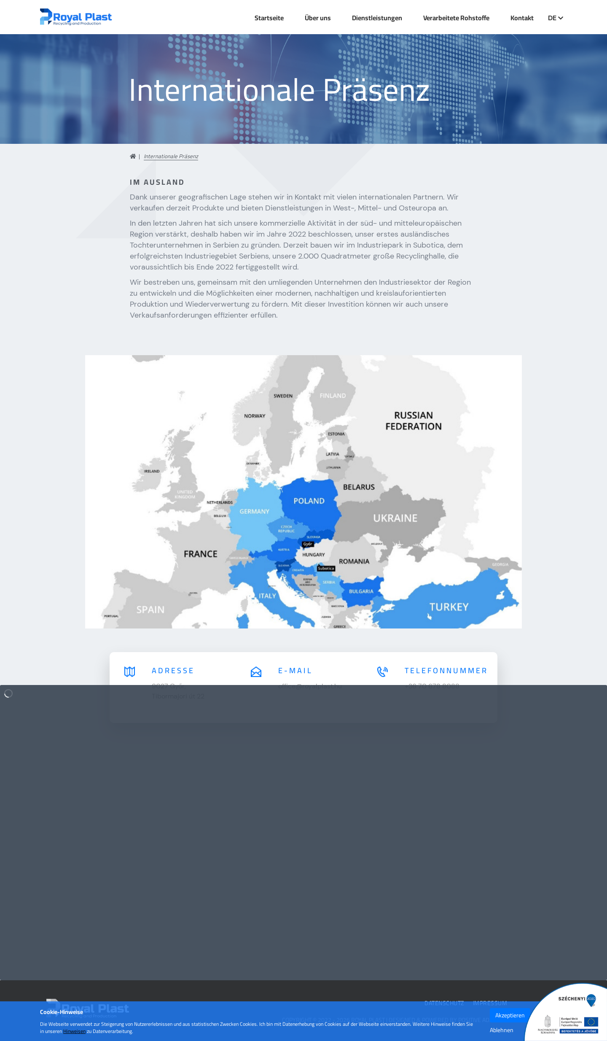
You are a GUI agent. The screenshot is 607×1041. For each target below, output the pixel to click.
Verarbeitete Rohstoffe (456, 18)
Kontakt (522, 18)
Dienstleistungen (377, 18)
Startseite (269, 18)
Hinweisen (74, 1031)
